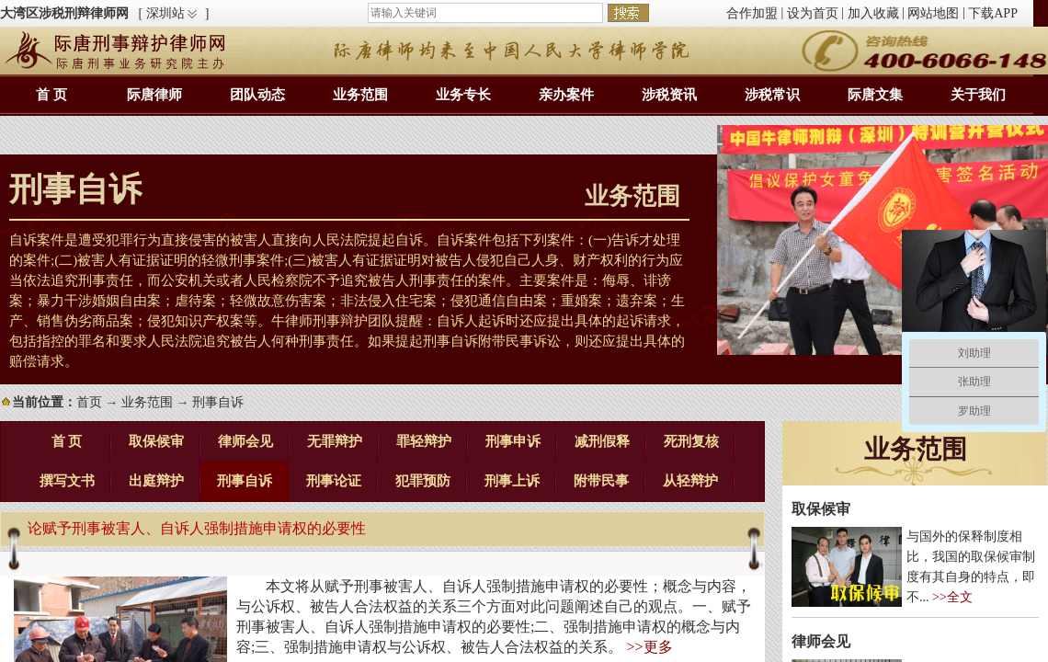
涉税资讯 (669, 94)
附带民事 (601, 481)
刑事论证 (333, 481)
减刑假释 (602, 441)
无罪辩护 (334, 441)
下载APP (993, 13)
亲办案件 (566, 94)
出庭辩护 (156, 481)
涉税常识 (772, 94)
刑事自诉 (244, 481)
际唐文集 (875, 94)
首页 (89, 402)
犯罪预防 (422, 481)
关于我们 (978, 94)
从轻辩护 (690, 481)
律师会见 (245, 441)
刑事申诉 (513, 441)
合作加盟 (752, 13)
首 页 (51, 94)
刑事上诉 (512, 481)
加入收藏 (873, 13)
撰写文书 (67, 481)
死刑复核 (691, 441)
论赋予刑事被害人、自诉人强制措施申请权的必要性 (197, 528)
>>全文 (952, 597)
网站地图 (933, 13)
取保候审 (156, 441)
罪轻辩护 (423, 441)
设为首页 (812, 13)
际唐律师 (154, 94)
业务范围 (360, 94)
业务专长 (463, 94)
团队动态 (257, 94)
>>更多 (649, 647)
